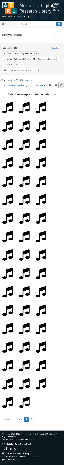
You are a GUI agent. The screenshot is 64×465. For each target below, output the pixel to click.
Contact (19, 16)
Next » (29, 80)
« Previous (7, 419)
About (56, 4)
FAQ (55, 7)
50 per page (39, 85)
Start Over (56, 48)
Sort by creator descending (16, 85)
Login (28, 16)
